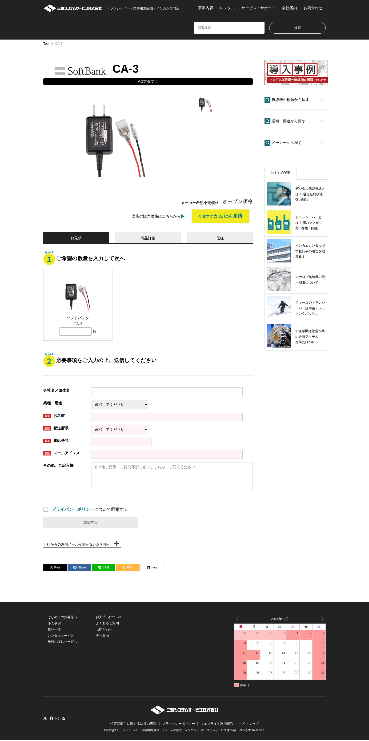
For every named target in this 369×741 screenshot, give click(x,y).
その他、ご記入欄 (58, 465)
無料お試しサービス (62, 642)
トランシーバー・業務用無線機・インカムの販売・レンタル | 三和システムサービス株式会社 (179, 731)
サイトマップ (249, 724)
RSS (63, 719)
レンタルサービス (61, 636)
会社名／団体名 (56, 390)
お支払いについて (109, 618)
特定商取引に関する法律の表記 (133, 724)
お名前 (54, 415)
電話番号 (55, 440)
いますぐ (218, 216)
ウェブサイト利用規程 (217, 724)
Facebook (51, 719)
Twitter (45, 719)
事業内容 (205, 8)
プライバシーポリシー (73, 508)
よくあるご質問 (107, 624)
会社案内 (289, 8)
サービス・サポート (258, 8)
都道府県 (55, 427)
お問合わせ (313, 8)
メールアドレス (61, 452)
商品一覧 (54, 630)
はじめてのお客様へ (62, 618)
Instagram (57, 719)
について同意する (90, 508)
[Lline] (103, 568)
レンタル (227, 8)
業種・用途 (52, 402)
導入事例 (54, 624)
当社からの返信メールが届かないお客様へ (79, 545)
